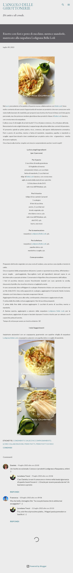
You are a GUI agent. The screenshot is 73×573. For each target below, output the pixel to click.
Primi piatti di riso (45, 444)
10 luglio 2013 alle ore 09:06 (31, 498)
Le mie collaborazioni (13, 444)
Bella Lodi (58, 106)
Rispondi (14, 492)
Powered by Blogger (36, 566)
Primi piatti (29, 444)
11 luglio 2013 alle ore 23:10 (43, 508)
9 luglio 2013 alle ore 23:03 (28, 465)
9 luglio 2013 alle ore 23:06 (42, 476)
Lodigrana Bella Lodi (38, 234)
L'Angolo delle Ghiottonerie (18, 6)
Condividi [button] (7, 448)
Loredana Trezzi (23, 476)
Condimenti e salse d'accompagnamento (32, 441)
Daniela (13, 465)
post (7, 106)
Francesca (14, 498)
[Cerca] (62, 4)
